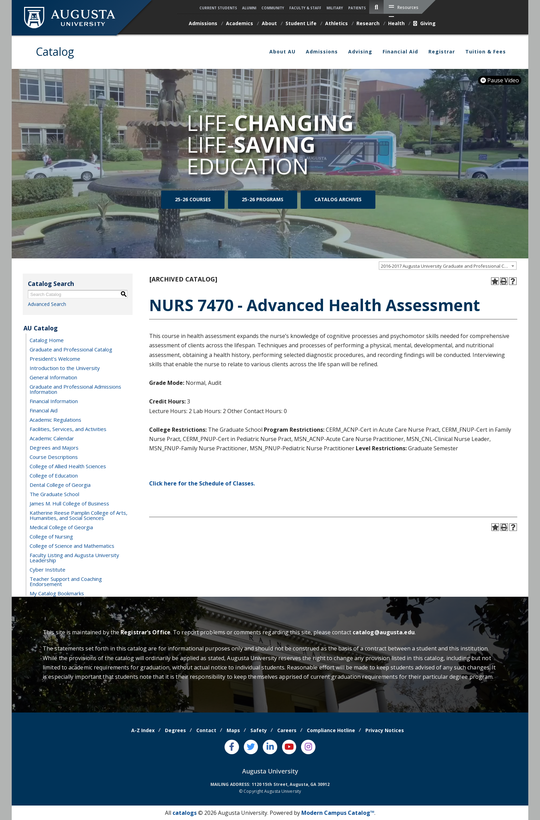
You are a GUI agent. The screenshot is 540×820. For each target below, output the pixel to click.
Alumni (249, 8)
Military (334, 8)
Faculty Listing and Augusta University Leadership (74, 557)
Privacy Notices (384, 730)
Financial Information (54, 401)
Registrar (441, 51)
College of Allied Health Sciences (68, 466)
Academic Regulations (55, 419)
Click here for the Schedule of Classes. (202, 483)
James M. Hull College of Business (69, 503)
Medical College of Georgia (61, 527)
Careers (287, 730)
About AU (282, 51)
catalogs (185, 813)
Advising (360, 51)
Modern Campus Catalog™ (337, 813)
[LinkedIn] (270, 747)
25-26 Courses (193, 201)
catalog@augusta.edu (384, 632)
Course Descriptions (54, 456)
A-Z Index (143, 730)
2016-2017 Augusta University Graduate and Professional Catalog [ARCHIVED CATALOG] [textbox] (448, 266)
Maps (233, 730)
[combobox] (448, 266)
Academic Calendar (52, 438)
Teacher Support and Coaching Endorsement (66, 581)
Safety (258, 730)
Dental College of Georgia (60, 484)
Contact (206, 730)
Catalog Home (47, 340)
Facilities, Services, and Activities (68, 429)
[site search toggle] (376, 7)
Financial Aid (400, 51)
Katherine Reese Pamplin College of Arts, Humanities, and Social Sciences (78, 515)
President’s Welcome (55, 358)
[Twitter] (251, 747)
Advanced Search (47, 304)
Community (272, 8)
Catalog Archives (338, 201)
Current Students (218, 8)
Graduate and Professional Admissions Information (75, 388)
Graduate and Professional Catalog (71, 349)
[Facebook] (232, 747)
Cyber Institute (47, 569)
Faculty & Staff (305, 8)
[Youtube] (289, 747)
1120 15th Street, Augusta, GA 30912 (291, 784)
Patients (357, 8)
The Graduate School (54, 494)
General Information (53, 377)
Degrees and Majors (54, 447)
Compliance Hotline (331, 730)
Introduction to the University (65, 368)
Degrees (175, 730)
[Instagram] (308, 747)
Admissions (322, 51)
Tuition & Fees (485, 51)
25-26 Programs (262, 201)
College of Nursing (51, 536)
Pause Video (499, 80)
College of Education (54, 475)
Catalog (55, 51)
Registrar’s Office (145, 632)
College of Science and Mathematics (72, 545)
